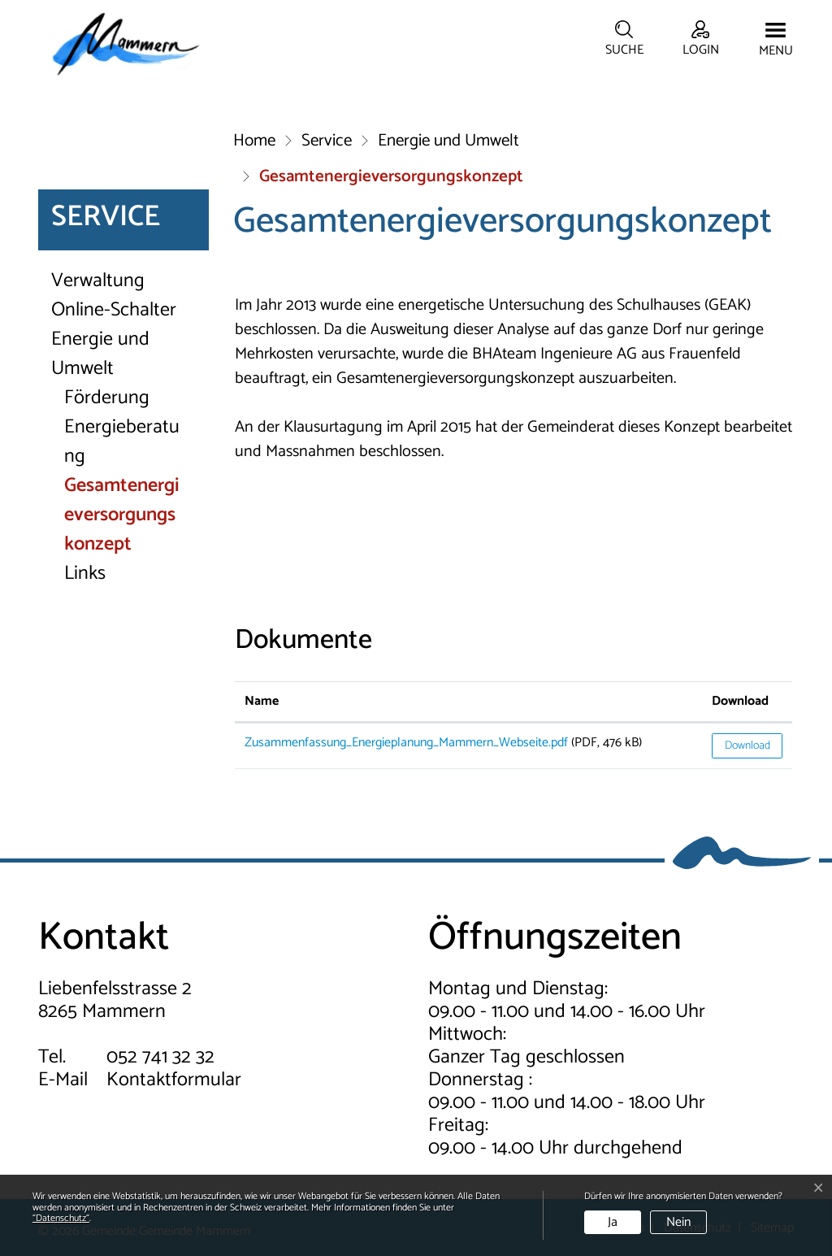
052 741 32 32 (160, 1057)
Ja (613, 1222)
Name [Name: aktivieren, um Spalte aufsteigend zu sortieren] (262, 701)
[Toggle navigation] (776, 40)
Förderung (107, 398)
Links (85, 574)
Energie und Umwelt (100, 354)
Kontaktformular (173, 1080)
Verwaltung (98, 281)
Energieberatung (122, 442)
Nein (678, 1222)
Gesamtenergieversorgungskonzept (123, 515)
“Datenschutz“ (60, 1218)
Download (747, 746)
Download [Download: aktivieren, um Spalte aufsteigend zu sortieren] (740, 701)
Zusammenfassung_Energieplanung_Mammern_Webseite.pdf (406, 743)
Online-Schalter (113, 310)
